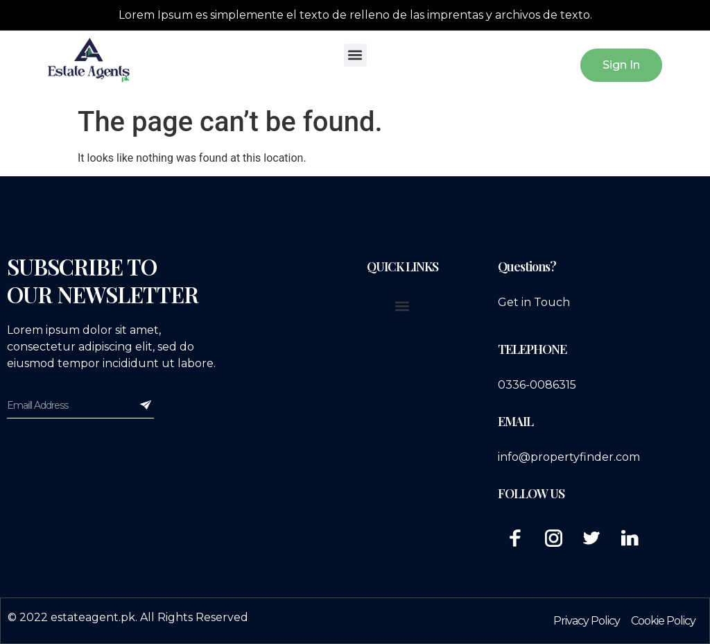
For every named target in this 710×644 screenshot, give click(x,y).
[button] (355, 55)
